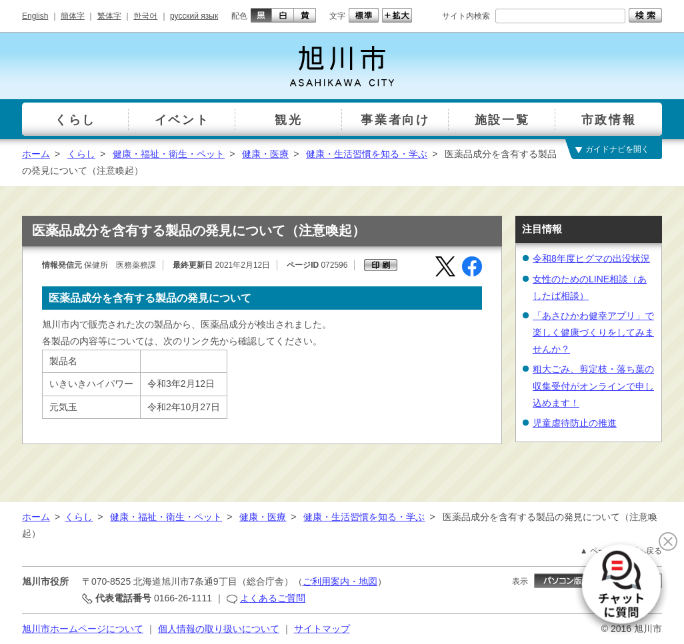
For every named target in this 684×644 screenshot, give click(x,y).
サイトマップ (322, 628)
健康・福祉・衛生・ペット (169, 154)
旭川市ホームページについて (82, 628)
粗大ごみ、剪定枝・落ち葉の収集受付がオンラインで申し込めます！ (593, 386)
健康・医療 (265, 154)
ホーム (36, 154)
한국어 (145, 16)
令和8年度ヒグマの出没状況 (591, 258)
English (35, 16)
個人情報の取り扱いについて (218, 628)
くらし (81, 154)
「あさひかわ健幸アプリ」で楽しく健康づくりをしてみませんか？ (593, 332)
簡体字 (73, 16)
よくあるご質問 (272, 598)
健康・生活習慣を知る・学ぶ (366, 154)
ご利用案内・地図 (340, 581)
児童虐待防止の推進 (575, 423)
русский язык (194, 16)
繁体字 (109, 16)
